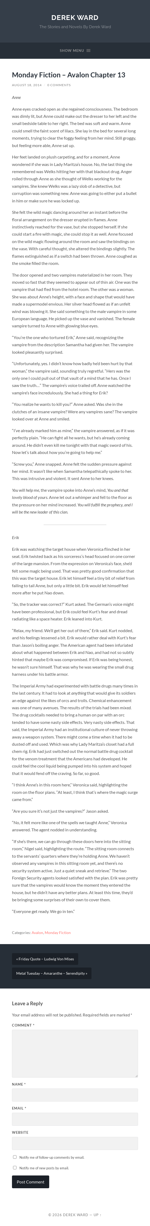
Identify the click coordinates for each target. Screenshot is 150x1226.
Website (20, 1132)
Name (19, 1084)
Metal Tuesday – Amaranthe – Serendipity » (51, 973)
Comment (23, 1025)
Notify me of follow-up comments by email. (51, 1157)
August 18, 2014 (27, 85)
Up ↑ (98, 1215)
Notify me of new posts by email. (44, 1168)
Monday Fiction (58, 933)
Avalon (37, 933)
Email (19, 1108)
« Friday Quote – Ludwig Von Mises (45, 959)
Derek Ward (75, 17)
